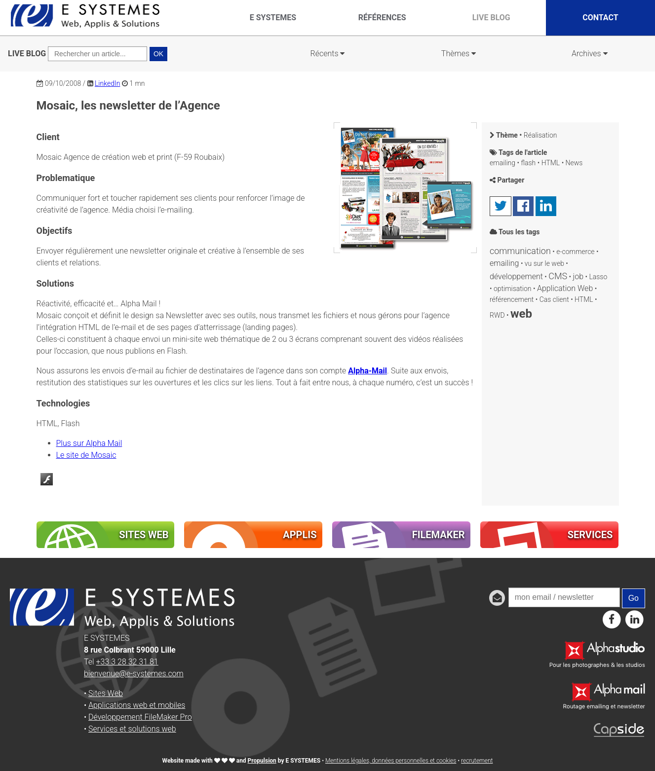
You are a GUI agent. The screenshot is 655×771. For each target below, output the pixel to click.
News (574, 163)
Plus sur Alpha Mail (89, 443)
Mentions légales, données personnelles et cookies (390, 760)
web (521, 314)
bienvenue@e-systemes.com (134, 673)
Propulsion (262, 760)
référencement (512, 299)
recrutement (477, 760)
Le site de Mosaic (86, 455)
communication (520, 251)
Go (633, 598)
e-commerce (575, 252)
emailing (502, 163)
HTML (550, 163)
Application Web (565, 288)
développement (516, 276)
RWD (497, 315)
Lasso (598, 277)
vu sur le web (544, 263)
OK (158, 54)
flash (528, 163)
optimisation (513, 289)
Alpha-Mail (367, 370)
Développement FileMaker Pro (140, 717)
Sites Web (105, 693)
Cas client (554, 299)
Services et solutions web (132, 729)
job (578, 276)
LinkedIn (107, 83)
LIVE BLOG (27, 53)
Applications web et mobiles (136, 705)
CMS (557, 276)
